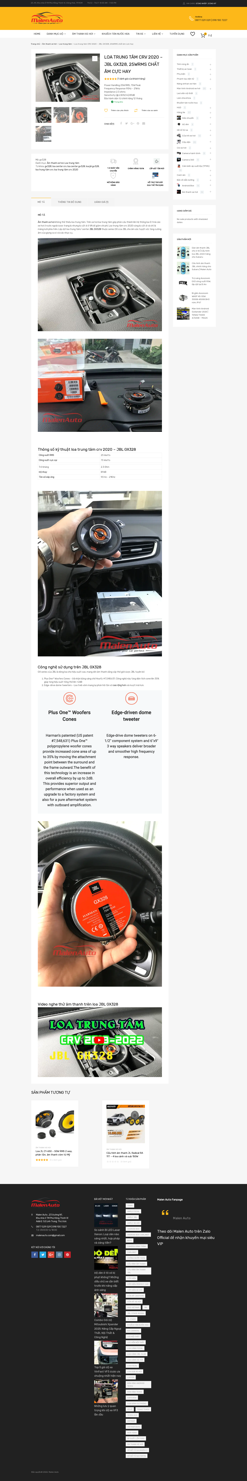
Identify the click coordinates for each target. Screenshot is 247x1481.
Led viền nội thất (185, 93)
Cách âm (181, 175)
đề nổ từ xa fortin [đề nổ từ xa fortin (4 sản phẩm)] (136, 1456)
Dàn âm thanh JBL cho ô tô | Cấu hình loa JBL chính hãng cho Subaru (201, 252)
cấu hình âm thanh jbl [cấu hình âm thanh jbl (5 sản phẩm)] (136, 1271)
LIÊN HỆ (157, 33)
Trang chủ (35, 44)
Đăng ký (212, 3)
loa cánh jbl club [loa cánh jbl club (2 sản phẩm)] (136, 1354)
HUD (179, 107)
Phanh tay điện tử (185, 79)
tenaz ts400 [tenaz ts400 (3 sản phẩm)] (143, 1409)
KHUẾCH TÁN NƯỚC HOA (115, 33)
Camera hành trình (191, 153)
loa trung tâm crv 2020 (66, 169)
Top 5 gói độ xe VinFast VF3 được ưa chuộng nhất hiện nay (107, 1371)
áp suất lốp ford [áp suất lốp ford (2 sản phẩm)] (135, 1438)
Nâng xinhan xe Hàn (186, 84)
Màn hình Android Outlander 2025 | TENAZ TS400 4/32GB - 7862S (200, 313)
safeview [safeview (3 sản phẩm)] (131, 1398)
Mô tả (41, 202)
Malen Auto (182, 1218)
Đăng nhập (201, 3)
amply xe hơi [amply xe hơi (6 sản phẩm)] (133, 1223)
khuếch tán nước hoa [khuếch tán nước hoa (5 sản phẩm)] (138, 1325)
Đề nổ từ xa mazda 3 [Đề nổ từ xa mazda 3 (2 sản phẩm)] (137, 1450)
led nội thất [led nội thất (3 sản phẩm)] (133, 1336)
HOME (37, 33)
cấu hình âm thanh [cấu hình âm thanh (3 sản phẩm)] (136, 1264)
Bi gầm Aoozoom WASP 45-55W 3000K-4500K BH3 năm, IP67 (201, 298)
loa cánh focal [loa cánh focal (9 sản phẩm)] (135, 1348)
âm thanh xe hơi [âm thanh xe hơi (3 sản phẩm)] (135, 1444)
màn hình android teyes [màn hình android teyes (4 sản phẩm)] (135, 1384)
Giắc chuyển (188, 118)
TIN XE (141, 33)
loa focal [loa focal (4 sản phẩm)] (132, 1366)
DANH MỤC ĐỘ (56, 33)
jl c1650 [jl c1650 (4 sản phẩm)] (131, 1319)
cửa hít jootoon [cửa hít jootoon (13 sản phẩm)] (135, 1296)
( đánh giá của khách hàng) (131, 78)
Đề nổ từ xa (182, 130)
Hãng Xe (181, 112)
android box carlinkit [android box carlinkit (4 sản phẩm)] (138, 1235)
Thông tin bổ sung (69, 202)
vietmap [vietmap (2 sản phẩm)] (131, 1421)
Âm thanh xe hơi (49, 44)
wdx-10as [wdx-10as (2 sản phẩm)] (132, 1433)
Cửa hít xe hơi (188, 135)
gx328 (48, 166)
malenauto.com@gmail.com (50, 1235)
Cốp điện (186, 142)
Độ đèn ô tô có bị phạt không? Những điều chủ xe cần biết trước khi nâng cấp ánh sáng (106, 1281)
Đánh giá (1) (101, 202)
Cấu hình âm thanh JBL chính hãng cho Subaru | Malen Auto (201, 266)
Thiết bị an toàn (184, 69)
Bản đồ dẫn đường (185, 180)
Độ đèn (185, 124)
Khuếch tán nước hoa (187, 103)
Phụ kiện (181, 74)
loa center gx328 (76, 166)
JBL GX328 (95, 229)
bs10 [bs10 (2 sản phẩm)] (129, 1240)
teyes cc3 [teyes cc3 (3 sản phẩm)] (132, 1415)
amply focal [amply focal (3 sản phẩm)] (133, 1211)
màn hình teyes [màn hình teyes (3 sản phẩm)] (134, 1392)
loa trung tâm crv (44, 169)
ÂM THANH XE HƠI (83, 33)
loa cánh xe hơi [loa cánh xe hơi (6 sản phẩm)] (135, 1360)
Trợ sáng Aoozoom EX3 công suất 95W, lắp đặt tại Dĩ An (201, 281)
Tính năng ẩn (183, 64)
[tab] (41, 202)
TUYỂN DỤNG (176, 33)
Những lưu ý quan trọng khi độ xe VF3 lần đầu (106, 1410)
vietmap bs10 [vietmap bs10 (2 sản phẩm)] (133, 1427)
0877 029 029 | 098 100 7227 (203, 20)
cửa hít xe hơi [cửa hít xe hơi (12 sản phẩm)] (134, 1302)
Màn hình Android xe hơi (188, 88)
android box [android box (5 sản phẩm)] (133, 1229)
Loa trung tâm (65, 44)
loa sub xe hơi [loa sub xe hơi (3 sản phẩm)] (134, 1371)
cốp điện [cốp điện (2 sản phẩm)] (131, 1278)
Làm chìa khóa (184, 98)
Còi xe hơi (181, 148)
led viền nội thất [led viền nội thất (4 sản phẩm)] (135, 1342)
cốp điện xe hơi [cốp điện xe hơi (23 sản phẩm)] (134, 1290)
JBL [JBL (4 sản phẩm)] (146, 1307)
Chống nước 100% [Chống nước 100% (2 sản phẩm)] (136, 1258)
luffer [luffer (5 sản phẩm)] (130, 1377)
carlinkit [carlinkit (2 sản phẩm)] (132, 1252)
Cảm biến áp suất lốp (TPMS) (196, 166)
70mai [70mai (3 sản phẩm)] (130, 1205)
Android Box (188, 185)
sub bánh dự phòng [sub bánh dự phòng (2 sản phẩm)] (136, 1403)
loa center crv (59, 166)
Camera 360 (188, 160)
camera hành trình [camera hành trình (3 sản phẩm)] (136, 1246)
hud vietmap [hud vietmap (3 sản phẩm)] (133, 1307)
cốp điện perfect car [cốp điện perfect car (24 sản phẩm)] (138, 1284)
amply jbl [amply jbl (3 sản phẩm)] (132, 1217)
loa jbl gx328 (92, 166)
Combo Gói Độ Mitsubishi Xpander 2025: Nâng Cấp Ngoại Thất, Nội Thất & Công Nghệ (107, 1328)
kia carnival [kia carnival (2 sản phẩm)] (133, 1331)
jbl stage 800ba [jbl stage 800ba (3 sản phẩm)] (135, 1313)
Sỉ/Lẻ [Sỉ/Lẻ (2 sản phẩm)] (129, 1409)
